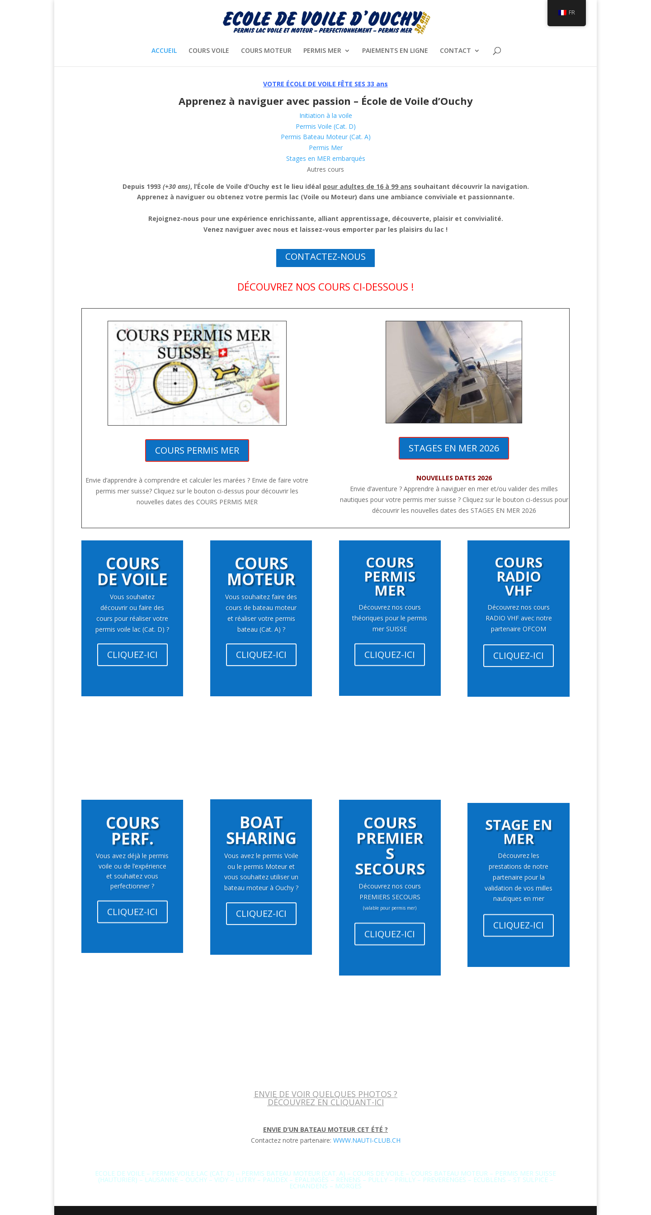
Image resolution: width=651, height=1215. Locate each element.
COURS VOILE (209, 51)
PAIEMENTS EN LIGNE (395, 51)
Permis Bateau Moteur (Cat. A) (326, 136)
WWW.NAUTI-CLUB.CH (367, 1140)
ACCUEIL (164, 51)
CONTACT (455, 51)
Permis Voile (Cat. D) (326, 126)
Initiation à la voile (325, 115)
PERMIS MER (322, 51)
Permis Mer (326, 147)
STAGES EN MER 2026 (454, 448)
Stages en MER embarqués (325, 158)
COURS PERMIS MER (197, 450)
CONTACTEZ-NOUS (325, 256)
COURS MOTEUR (266, 51)
